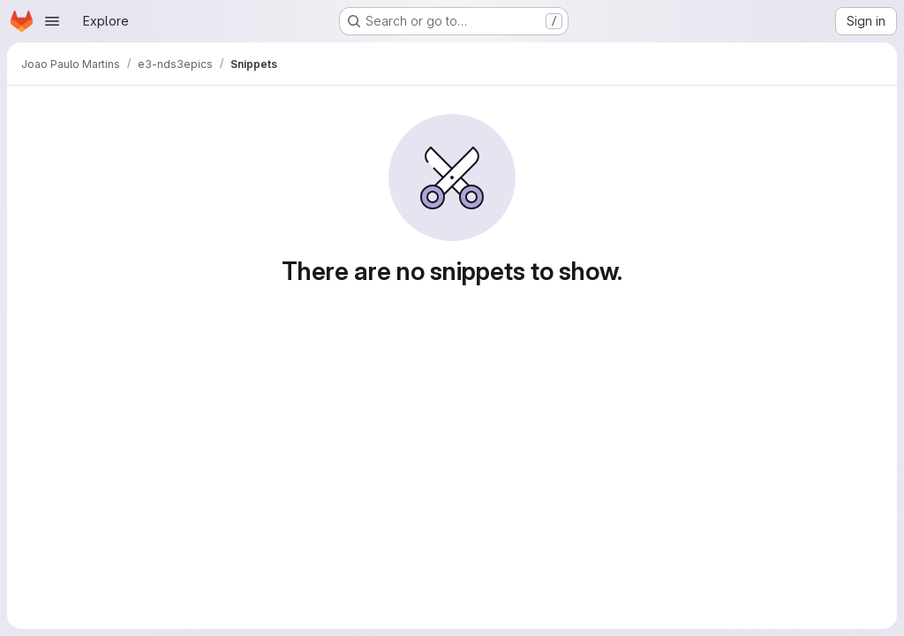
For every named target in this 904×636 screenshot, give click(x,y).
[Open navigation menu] (52, 21)
